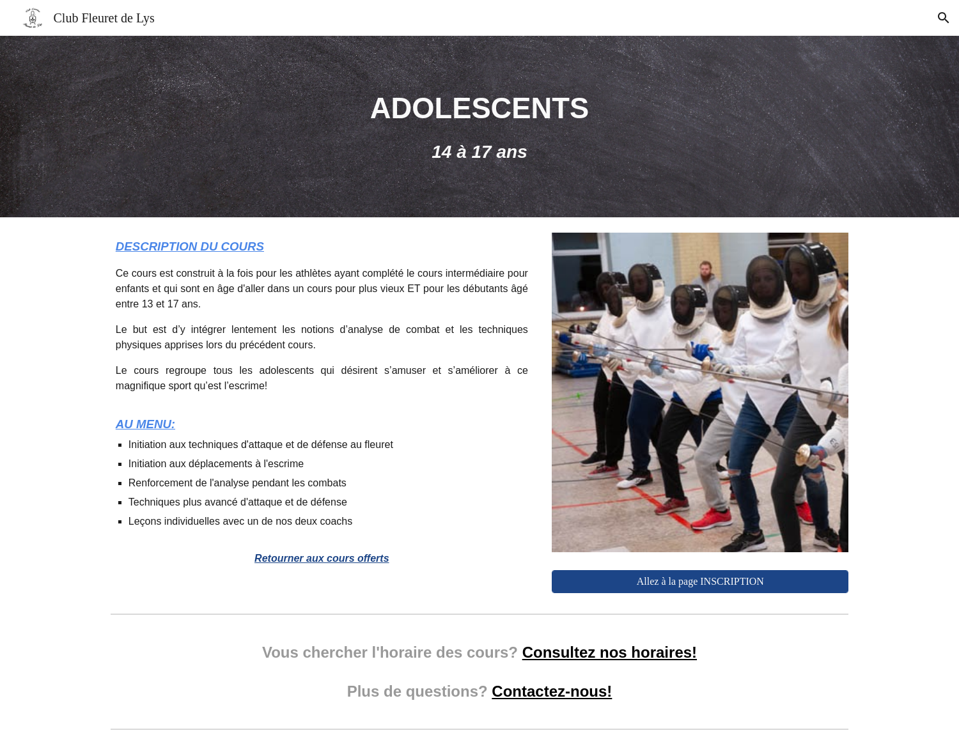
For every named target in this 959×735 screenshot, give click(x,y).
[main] (479, 126)
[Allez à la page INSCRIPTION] (700, 582)
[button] (943, 18)
